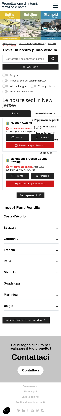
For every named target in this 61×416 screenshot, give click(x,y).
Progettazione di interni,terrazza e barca (20, 5)
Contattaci (30, 370)
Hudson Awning (21, 123)
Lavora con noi (30, 397)
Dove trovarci (30, 386)
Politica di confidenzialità (30, 402)
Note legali (30, 391)
